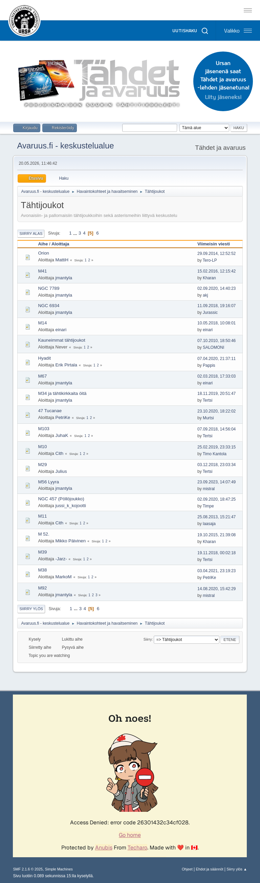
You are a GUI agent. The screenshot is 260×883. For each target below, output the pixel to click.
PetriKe (63, 417)
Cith (60, 453)
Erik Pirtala (66, 364)
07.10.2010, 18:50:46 (216, 340)
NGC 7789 (48, 288)
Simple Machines (59, 869)
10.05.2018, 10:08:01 (216, 323)
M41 (42, 271)
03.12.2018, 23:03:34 (216, 464)
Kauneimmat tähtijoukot (61, 340)
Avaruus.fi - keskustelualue (65, 145)
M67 (42, 376)
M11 (42, 516)
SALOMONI (213, 347)
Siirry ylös (31, 609)
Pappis (209, 365)
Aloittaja (60, 243)
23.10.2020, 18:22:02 (216, 411)
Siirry (148, 639)
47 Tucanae (50, 410)
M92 (42, 587)
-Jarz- (61, 558)
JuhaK (62, 435)
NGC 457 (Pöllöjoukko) (61, 498)
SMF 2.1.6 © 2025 (28, 869)
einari (61, 329)
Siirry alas (30, 234)
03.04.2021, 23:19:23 (216, 570)
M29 (42, 464)
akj (205, 295)
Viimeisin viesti (213, 243)
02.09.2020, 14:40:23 (216, 288)
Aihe (43, 243)
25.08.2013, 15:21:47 (216, 517)
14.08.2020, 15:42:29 (216, 588)
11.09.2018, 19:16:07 (216, 305)
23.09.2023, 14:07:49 (216, 482)
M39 (42, 552)
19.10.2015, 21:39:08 (216, 535)
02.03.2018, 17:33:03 (216, 376)
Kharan (209, 278)
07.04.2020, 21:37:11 (216, 358)
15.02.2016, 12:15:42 (216, 271)
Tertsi (208, 400)
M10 (42, 446)
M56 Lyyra (48, 481)
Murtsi (208, 418)
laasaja (209, 523)
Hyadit (44, 358)
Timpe (208, 506)
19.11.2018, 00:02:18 (216, 552)
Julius (61, 471)
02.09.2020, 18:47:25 (216, 499)
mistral (209, 488)
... (75, 233)
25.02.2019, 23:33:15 (216, 447)
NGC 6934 (48, 305)
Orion (43, 253)
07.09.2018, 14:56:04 (216, 429)
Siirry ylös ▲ (236, 869)
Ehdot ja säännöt (209, 869)
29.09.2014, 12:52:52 (216, 253)
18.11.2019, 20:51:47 (216, 393)
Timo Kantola (214, 453)
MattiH (62, 259)
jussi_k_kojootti (71, 505)
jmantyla (64, 277)
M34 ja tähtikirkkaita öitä (62, 393)
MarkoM (64, 576)
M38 (42, 570)
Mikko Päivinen (71, 540)
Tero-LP (210, 260)
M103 (43, 428)
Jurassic (210, 312)
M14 (42, 322)
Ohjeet (187, 869)
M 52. (43, 534)
